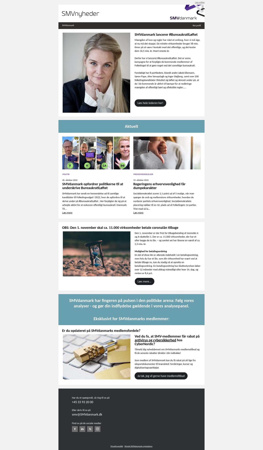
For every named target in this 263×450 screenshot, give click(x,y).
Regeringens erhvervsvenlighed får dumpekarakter (159, 186)
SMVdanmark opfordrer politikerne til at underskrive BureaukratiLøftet (92, 186)
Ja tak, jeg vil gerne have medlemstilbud (161, 376)
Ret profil (197, 25)
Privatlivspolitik (116, 446)
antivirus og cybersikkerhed (155, 340)
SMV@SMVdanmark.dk (162, 440)
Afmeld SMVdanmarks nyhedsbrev (138, 446)
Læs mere (67, 212)
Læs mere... (144, 281)
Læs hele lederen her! (150, 103)
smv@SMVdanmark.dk (87, 414)
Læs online (200, 2)
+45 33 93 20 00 (82, 402)
